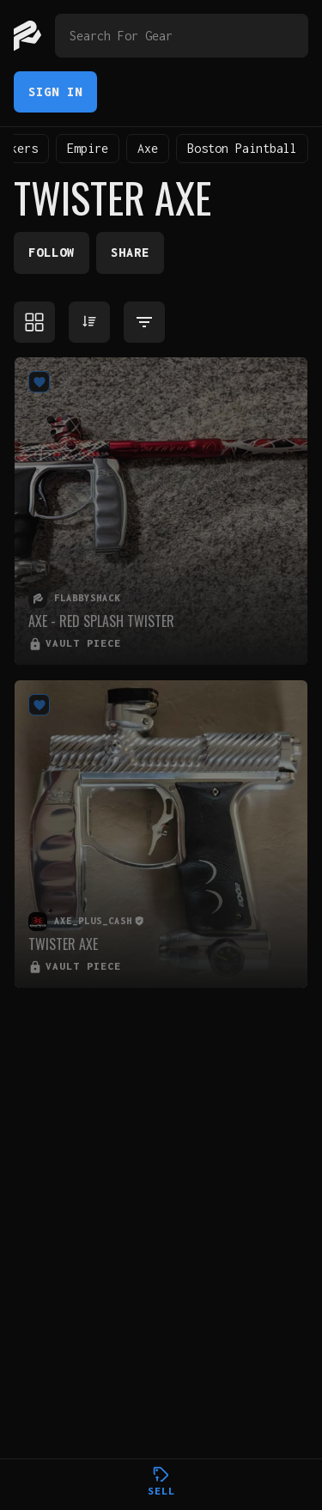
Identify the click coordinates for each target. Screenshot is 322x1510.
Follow (51, 252)
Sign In (55, 91)
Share (130, 252)
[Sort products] (89, 322)
